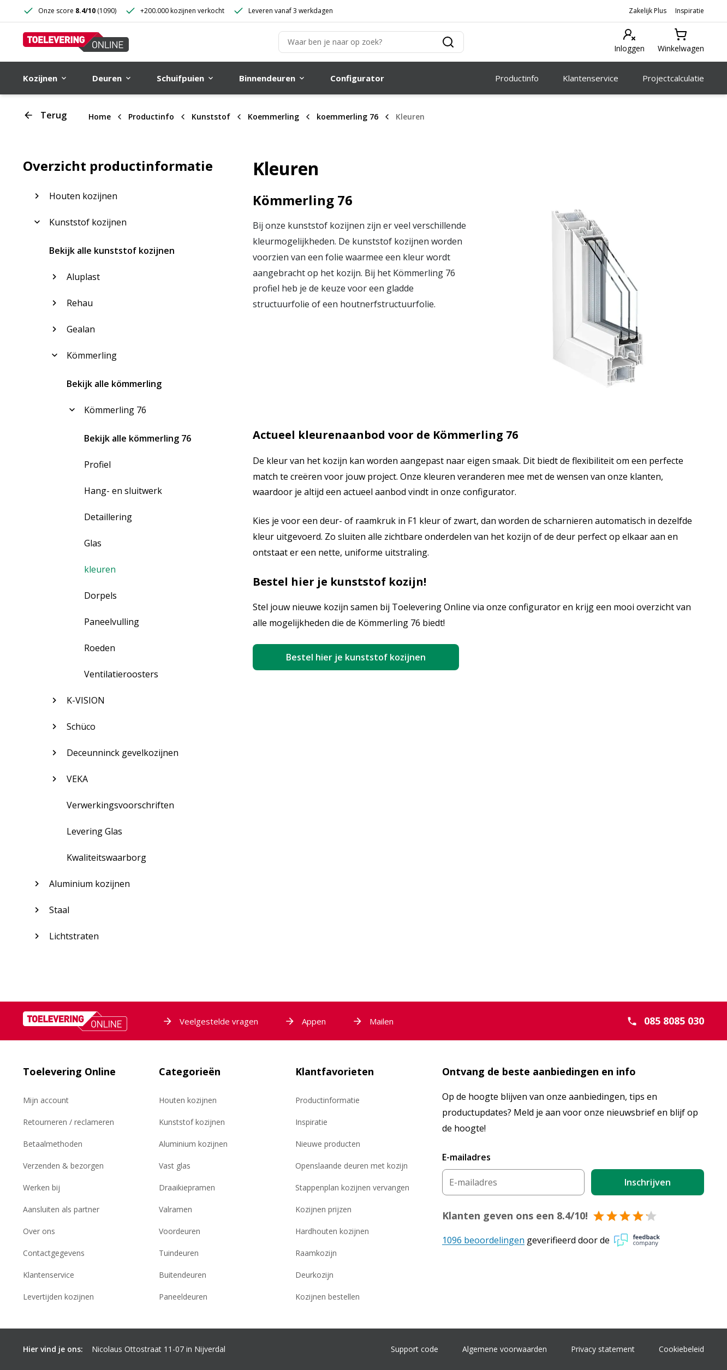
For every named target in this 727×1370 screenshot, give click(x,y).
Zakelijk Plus (647, 10)
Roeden (99, 648)
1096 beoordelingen (483, 1240)
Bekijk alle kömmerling (114, 384)
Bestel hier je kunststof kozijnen (356, 657)
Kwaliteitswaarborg (106, 857)
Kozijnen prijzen (323, 1209)
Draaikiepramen (187, 1187)
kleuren (100, 569)
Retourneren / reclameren (68, 1122)
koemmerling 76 (347, 116)
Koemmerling (273, 116)
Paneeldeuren (183, 1296)
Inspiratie (689, 10)
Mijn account (46, 1100)
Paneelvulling (111, 622)
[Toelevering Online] (76, 42)
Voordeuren (179, 1231)
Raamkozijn (316, 1253)
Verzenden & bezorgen (63, 1165)
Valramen (175, 1209)
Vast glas (174, 1165)
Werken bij (41, 1187)
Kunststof (211, 116)
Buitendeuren (182, 1275)
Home (99, 116)
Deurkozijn (314, 1275)
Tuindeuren (179, 1253)
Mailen (373, 1021)
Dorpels (100, 595)
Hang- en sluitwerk (123, 491)
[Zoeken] (371, 42)
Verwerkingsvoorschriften (120, 805)
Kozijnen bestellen (327, 1296)
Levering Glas (94, 831)
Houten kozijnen (188, 1100)
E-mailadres (466, 1157)
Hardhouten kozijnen (332, 1231)
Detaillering (108, 517)
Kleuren (410, 116)
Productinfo (151, 116)
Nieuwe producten (327, 1144)
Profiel (97, 464)
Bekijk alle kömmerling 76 (137, 438)
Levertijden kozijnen (58, 1296)
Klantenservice (48, 1275)
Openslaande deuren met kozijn (351, 1165)
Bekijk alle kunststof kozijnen (112, 251)
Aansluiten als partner (61, 1209)
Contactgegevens (54, 1253)
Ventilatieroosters (121, 674)
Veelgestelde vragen (210, 1021)
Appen (305, 1021)
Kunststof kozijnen (192, 1122)
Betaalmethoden (52, 1144)
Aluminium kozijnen (193, 1144)
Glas (93, 543)
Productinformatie (327, 1100)
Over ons (39, 1231)
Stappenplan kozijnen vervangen (352, 1187)
